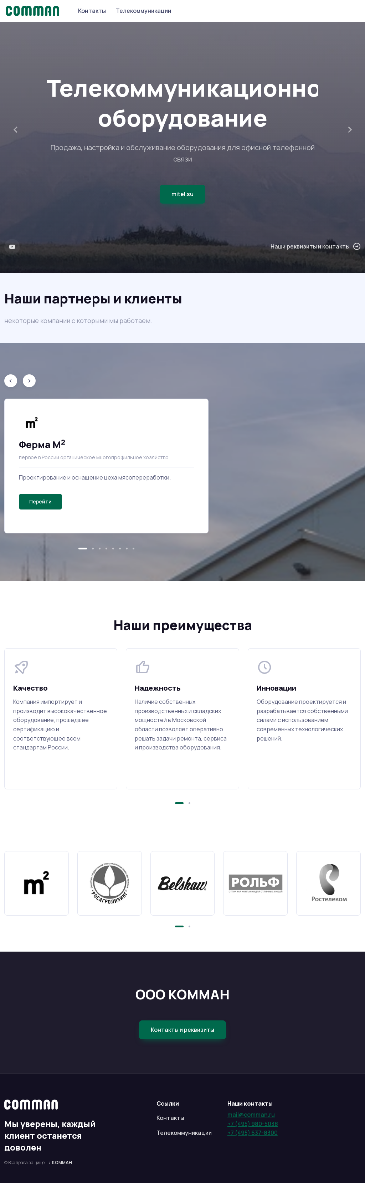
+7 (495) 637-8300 (252, 1133)
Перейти (40, 501)
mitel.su (182, 194)
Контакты (92, 11)
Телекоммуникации (143, 11)
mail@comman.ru (251, 1114)
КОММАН (62, 1162)
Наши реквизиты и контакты (316, 246)
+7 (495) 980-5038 (252, 1124)
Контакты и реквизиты (182, 1030)
